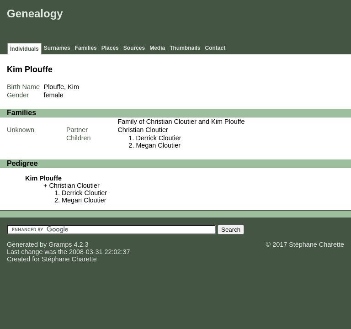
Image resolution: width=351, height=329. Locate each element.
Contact (215, 48)
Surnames (57, 48)
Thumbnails (185, 48)
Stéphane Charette (69, 259)
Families (86, 48)
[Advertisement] (182, 22)
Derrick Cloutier (158, 138)
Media (157, 48)
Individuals (24, 49)
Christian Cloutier (142, 129)
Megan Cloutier (158, 145)
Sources (134, 48)
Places (110, 48)
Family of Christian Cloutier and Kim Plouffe (181, 121)
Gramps (60, 244)
